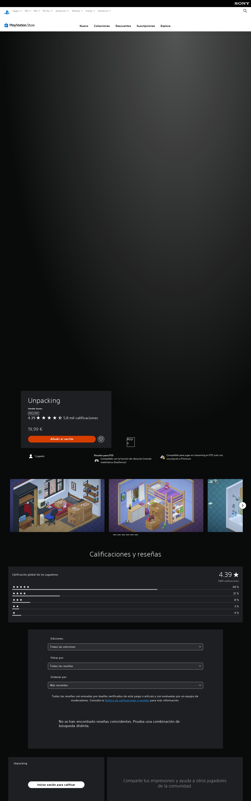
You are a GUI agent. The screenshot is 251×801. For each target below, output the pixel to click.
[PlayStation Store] (20, 21)
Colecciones (102, 22)
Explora (165, 22)
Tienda (89, 10)
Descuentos (123, 22)
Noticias (76, 10)
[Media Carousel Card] (57, 501)
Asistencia (103, 10)
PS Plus (46, 10)
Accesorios (61, 10)
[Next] (242, 501)
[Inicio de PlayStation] (7, 11)
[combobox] (125, 643)
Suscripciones (146, 22)
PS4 (36, 10)
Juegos (15, 10)
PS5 (27, 10)
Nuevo (84, 22)
